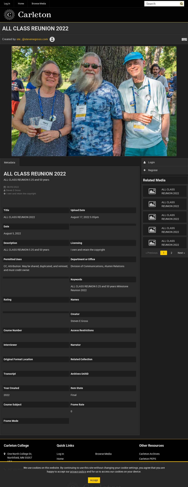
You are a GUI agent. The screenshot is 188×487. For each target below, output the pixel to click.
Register (151, 170)
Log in (7, 3)
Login (149, 162)
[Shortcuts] (184, 39)
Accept (94, 480)
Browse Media (39, 3)
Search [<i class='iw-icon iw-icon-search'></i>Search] (182, 3)
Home (21, 3)
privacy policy (78, 471)
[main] (94, 230)
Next (181, 252)
